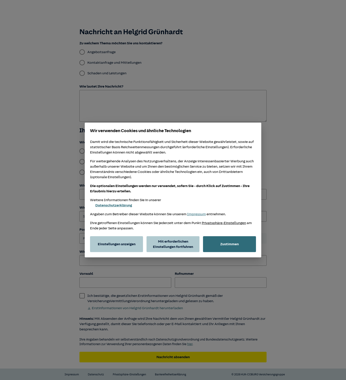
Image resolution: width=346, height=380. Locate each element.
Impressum (196, 214)
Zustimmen (229, 244)
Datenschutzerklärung (111, 205)
